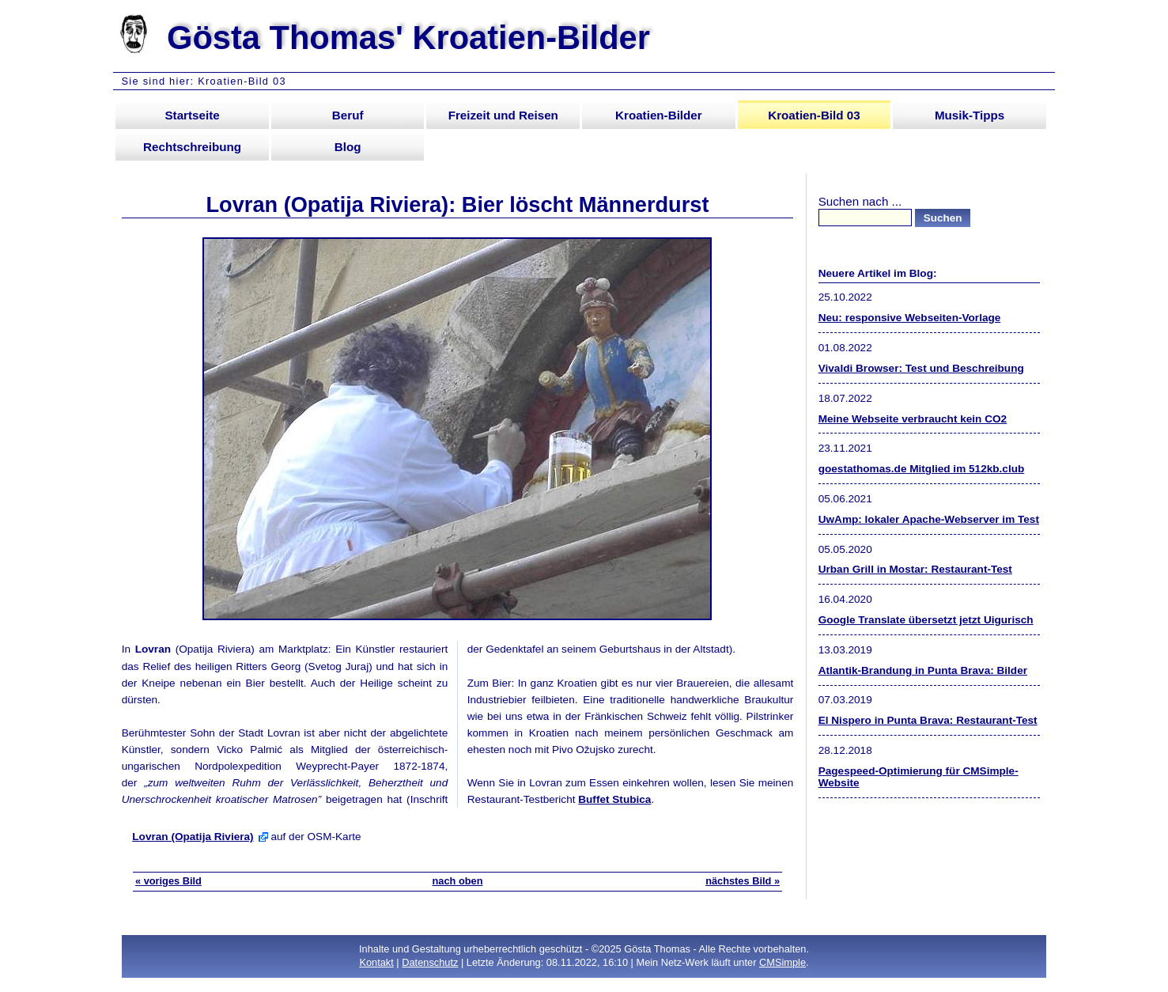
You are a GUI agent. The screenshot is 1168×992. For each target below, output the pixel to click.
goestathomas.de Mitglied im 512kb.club (921, 469)
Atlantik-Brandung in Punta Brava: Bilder (922, 670)
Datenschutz (430, 962)
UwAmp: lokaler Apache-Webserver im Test (928, 519)
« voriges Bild (168, 881)
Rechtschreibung (192, 146)
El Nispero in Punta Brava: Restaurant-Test (928, 720)
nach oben (457, 881)
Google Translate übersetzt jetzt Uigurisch (926, 620)
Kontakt (376, 962)
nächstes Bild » (742, 881)
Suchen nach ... (860, 201)
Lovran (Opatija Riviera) (192, 836)
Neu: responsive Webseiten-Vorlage (909, 318)
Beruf (348, 115)
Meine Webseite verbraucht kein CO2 (912, 419)
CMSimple (782, 962)
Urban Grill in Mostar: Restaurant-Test (915, 569)
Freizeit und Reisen (503, 115)
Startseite (191, 115)
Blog (348, 146)
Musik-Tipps (969, 115)
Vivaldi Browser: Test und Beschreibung (921, 368)
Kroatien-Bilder (658, 115)
